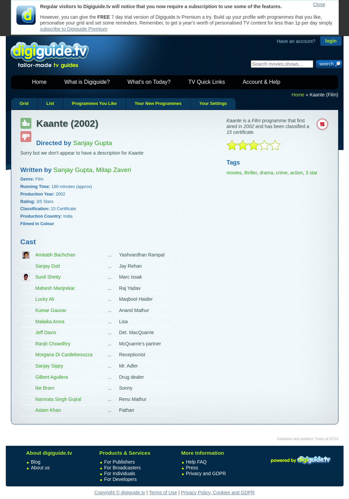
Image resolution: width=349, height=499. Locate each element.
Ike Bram (45, 388)
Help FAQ (196, 462)
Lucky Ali (44, 299)
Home (39, 82)
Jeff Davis (45, 332)
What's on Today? (148, 82)
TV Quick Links (206, 82)
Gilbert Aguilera (51, 377)
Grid (24, 103)
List (50, 103)
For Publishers (119, 462)
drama (266, 172)
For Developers (120, 479)
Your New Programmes (158, 103)
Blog (36, 462)
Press (192, 467)
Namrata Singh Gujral (58, 399)
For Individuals (119, 473)
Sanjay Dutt (47, 266)
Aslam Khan (48, 410)
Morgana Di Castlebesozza (64, 354)
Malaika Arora (50, 321)
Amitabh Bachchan (55, 255)
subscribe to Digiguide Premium (74, 29)
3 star (311, 172)
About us (40, 467)
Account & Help (261, 82)
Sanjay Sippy (49, 366)
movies (234, 172)
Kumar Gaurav (50, 310)
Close (319, 4)
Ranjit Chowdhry (53, 343)
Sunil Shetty (48, 277)
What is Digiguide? (87, 82)
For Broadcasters (122, 467)
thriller (250, 172)
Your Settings (213, 103)
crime (281, 172)
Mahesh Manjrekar (55, 288)
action (296, 172)
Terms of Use (163, 492)
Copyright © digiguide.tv (119, 492)
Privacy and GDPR (206, 473)
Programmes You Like (94, 103)
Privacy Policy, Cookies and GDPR (218, 492)
